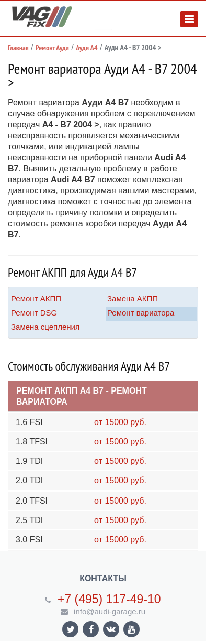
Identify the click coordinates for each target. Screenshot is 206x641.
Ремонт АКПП (36, 298)
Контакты (103, 578)
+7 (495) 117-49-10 (109, 599)
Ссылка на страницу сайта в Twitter (70, 629)
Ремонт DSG (34, 312)
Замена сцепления (45, 326)
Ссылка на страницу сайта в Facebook (91, 629)
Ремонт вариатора (140, 312)
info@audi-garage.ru (109, 611)
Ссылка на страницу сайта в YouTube (131, 629)
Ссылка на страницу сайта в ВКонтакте (111, 628)
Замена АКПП (132, 298)
